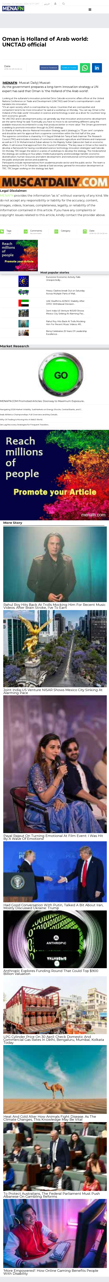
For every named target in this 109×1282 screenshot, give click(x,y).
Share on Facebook (49, 73)
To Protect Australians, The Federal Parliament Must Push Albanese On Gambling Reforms (51, 1198)
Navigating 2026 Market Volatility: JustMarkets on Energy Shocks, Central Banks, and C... (41, 415)
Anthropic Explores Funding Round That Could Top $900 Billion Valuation (50, 976)
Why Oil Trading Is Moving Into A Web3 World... (22, 425)
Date (7, 71)
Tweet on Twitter (69, 73)
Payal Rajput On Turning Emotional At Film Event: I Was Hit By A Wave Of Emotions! (53, 841)
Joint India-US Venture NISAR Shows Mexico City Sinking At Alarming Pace (52, 696)
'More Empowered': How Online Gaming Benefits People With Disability (50, 1274)
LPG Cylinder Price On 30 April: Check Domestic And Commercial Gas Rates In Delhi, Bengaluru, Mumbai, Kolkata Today (53, 1043)
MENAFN (10, 88)
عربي (47, 3)
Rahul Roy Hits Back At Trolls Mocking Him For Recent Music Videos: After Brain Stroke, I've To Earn (54, 611)
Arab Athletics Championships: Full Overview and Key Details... (29, 420)
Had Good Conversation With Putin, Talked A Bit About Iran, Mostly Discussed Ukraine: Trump (53, 910)
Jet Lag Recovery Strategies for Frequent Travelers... (25, 430)
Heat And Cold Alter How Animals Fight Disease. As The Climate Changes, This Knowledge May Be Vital (49, 1121)
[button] (55, 3)
